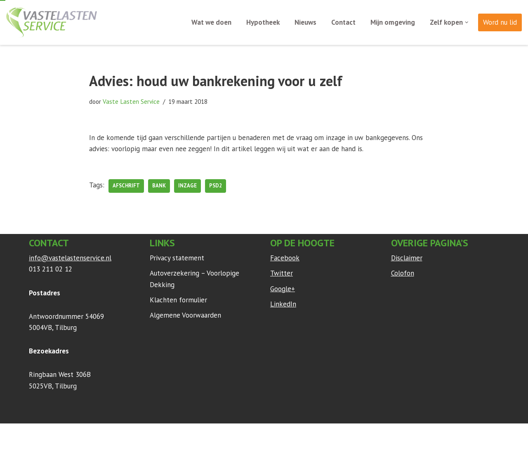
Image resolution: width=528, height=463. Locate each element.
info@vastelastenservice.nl (70, 257)
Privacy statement (177, 257)
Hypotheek (263, 22)
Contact (343, 22)
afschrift (126, 185)
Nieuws (305, 22)
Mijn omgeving (392, 22)
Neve (37, 433)
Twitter (281, 273)
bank (159, 185)
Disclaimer (406, 257)
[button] (467, 22)
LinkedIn (283, 304)
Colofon (402, 273)
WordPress (138, 433)
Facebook (284, 257)
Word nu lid (500, 22)
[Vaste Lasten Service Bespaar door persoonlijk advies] (51, 22)
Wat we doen (211, 22)
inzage (187, 185)
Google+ (282, 288)
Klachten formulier (178, 299)
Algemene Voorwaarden (185, 315)
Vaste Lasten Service (131, 101)
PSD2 (215, 185)
